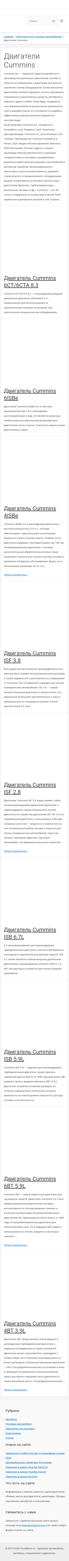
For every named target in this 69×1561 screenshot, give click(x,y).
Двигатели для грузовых (20, 1428)
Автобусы (11, 1419)
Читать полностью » (16, 574)
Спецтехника (13, 1433)
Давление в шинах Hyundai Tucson (26, 1471)
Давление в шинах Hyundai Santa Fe (27, 1467)
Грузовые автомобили (19, 1423)
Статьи (10, 1437)
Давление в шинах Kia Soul (21, 1476)
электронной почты (33, 1525)
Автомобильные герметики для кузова (29, 1462)
